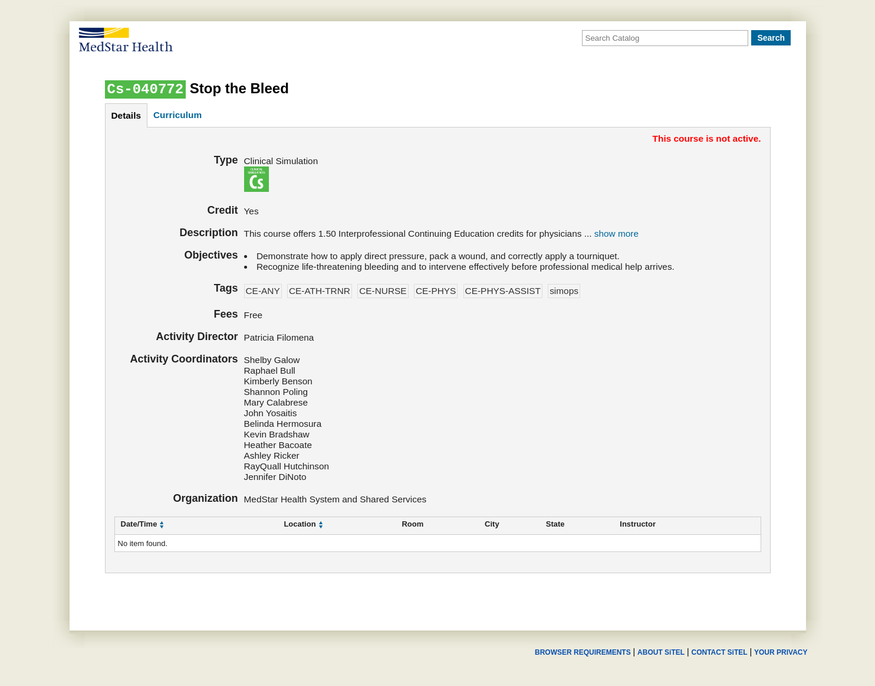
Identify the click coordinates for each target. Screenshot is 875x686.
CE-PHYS (436, 291)
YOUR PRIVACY (780, 652)
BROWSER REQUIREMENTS (583, 652)
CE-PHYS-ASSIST (503, 291)
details (126, 115)
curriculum (177, 115)
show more (616, 233)
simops (564, 291)
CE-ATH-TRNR (319, 291)
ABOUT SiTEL (661, 652)
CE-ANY (263, 291)
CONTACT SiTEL (720, 652)
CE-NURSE (382, 291)
